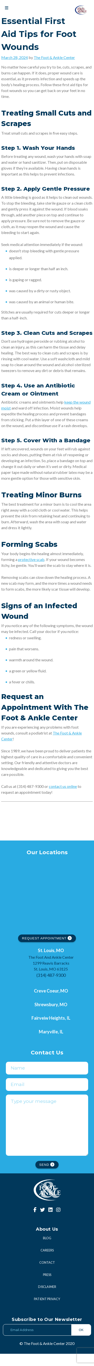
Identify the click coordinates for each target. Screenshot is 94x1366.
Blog (47, 1250)
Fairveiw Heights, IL (50, 1018)
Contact (47, 1275)
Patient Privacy (47, 1311)
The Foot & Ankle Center (54, 57)
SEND (47, 1177)
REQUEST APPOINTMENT (47, 938)
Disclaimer (47, 1299)
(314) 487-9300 (51, 975)
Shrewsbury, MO (50, 1004)
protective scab (31, 559)
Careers (47, 1262)
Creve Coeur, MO (51, 990)
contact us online (63, 786)
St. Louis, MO (51, 950)
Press (47, 1287)
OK (81, 1342)
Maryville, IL (51, 1031)
